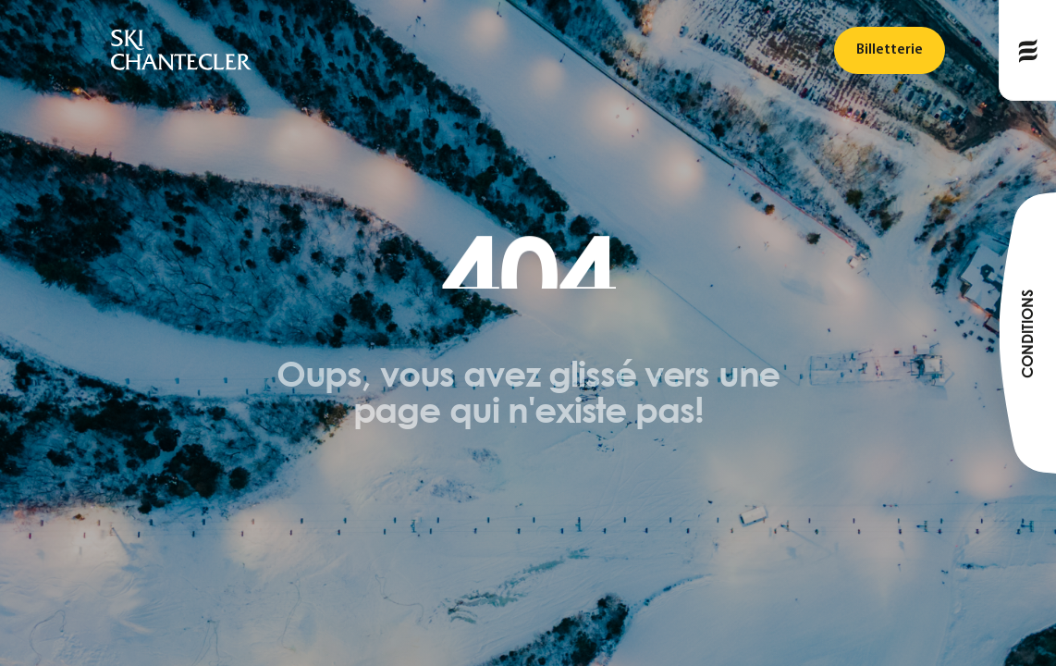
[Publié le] (1027, 50)
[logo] (181, 50)
